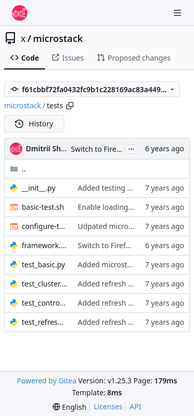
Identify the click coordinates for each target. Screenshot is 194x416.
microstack (58, 38)
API (135, 406)
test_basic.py (43, 264)
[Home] (19, 13)
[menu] (69, 407)
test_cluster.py (44, 284)
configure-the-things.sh (44, 226)
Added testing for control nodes (132, 188)
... (131, 148)
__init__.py (38, 188)
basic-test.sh (43, 207)
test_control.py (44, 303)
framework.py (44, 245)
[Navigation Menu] (178, 12)
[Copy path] (69, 105)
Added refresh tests (111, 284)
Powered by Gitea (47, 380)
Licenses (108, 406)
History (34, 123)
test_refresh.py (44, 322)
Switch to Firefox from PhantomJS (134, 245)
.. (18, 169)
